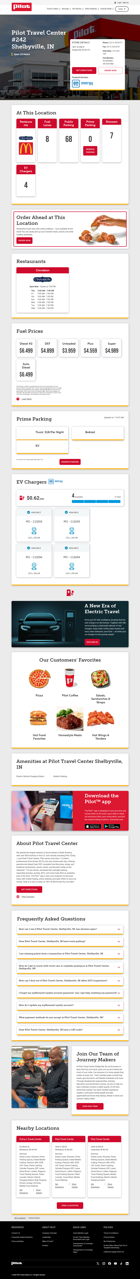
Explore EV (92, 642)
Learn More (27, 399)
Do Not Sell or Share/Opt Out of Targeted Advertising (115, 1246)
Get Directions (84, 70)
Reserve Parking (90, 150)
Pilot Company (28, 896)
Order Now (110, 70)
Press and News (18, 1241)
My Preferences (109, 1241)
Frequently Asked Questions (22, 1237)
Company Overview (49, 1233)
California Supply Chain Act (114, 1252)
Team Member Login (80, 1233)
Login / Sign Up (123, 2)
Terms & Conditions (111, 1233)
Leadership (46, 1237)
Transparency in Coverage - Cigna (83, 1251)
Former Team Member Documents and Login (81, 1238)
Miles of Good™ (48, 1241)
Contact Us (16, 1233)
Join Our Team (90, 1106)
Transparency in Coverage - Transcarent (83, 1244)
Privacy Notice (109, 1237)
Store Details (39, 1191)
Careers (45, 1245)
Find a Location (70, 1205)
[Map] (100, 875)
